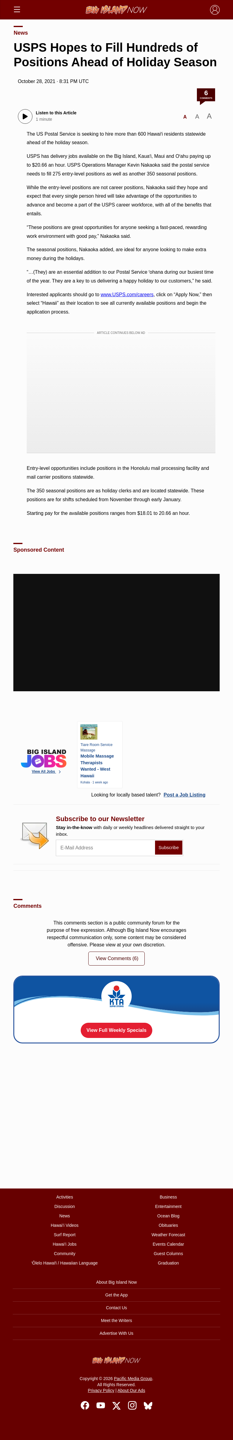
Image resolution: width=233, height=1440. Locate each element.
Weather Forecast (168, 1234)
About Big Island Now (116, 1282)
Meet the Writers (116, 1320)
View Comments (117, 958)
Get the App (116, 1295)
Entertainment (168, 1206)
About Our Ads (131, 1390)
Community (65, 1253)
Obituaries (168, 1225)
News (21, 33)
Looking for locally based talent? (148, 794)
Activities (64, 1197)
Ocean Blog (168, 1215)
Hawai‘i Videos (65, 1225)
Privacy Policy (101, 1390)
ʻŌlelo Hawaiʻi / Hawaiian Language (65, 1263)
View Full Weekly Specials (116, 1030)
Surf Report (65, 1234)
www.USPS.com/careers (127, 294)
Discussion (64, 1206)
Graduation (168, 1263)
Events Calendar (168, 1244)
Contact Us (116, 1307)
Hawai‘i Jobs (65, 1244)
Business (168, 1197)
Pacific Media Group (133, 1378)
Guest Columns (168, 1253)
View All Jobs (47, 771)
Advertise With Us (116, 1333)
